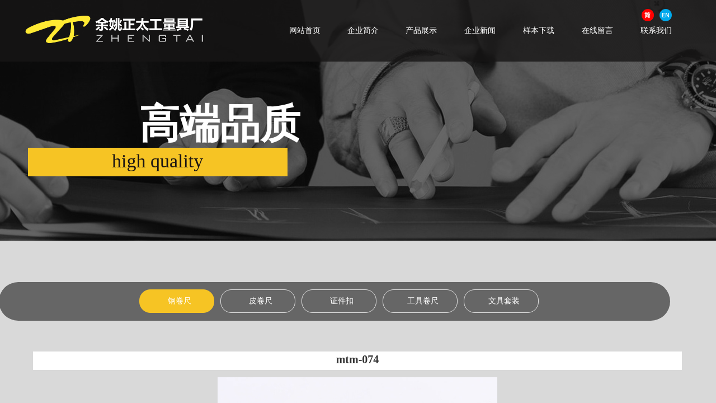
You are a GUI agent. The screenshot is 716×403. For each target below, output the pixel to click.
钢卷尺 (179, 301)
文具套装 (504, 301)
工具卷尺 (423, 301)
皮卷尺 (260, 301)
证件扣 (342, 301)
